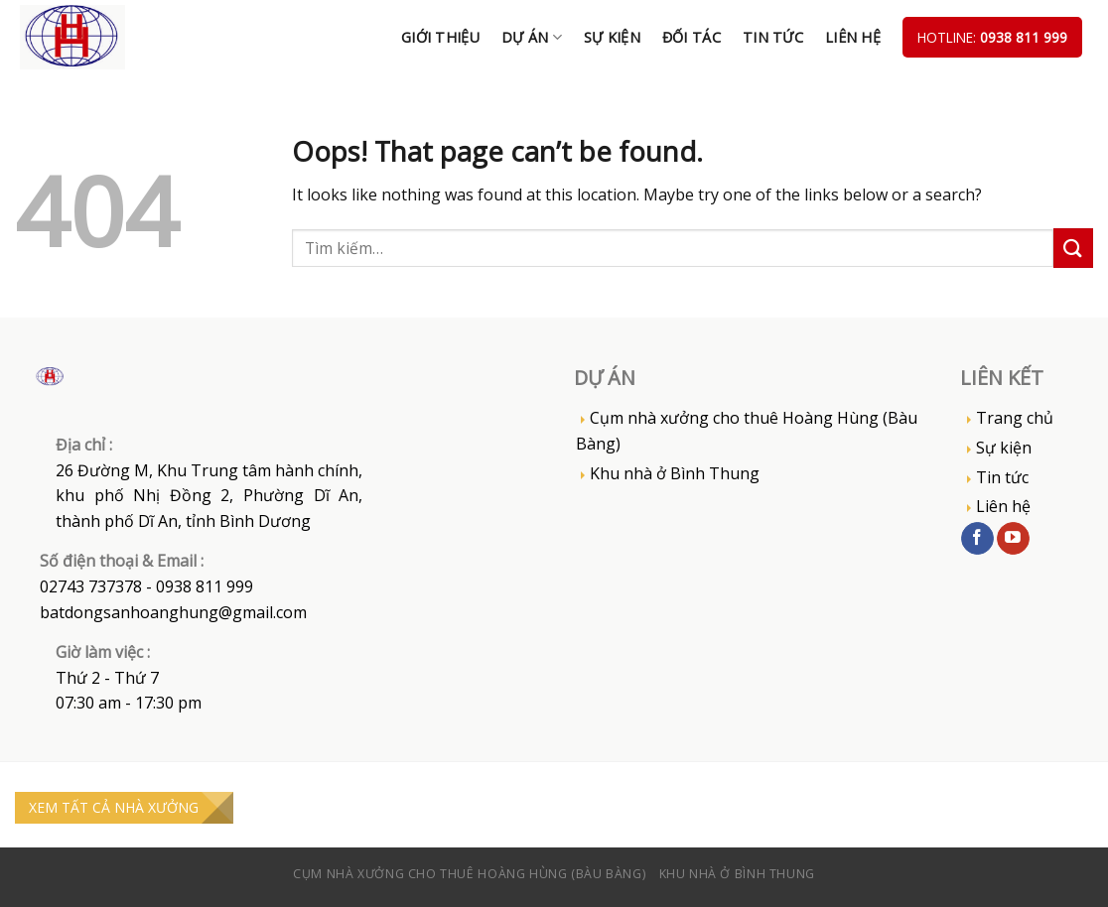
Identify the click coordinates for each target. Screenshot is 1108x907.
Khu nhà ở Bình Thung (675, 473)
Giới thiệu (440, 37)
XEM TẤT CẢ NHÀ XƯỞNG (114, 807)
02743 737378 (91, 586)
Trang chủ (1014, 418)
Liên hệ (853, 37)
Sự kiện (612, 37)
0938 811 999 (1023, 37)
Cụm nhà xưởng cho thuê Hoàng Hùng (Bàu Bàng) (746, 430)
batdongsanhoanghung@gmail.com (173, 612)
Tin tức (773, 37)
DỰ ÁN (531, 38)
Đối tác (691, 37)
